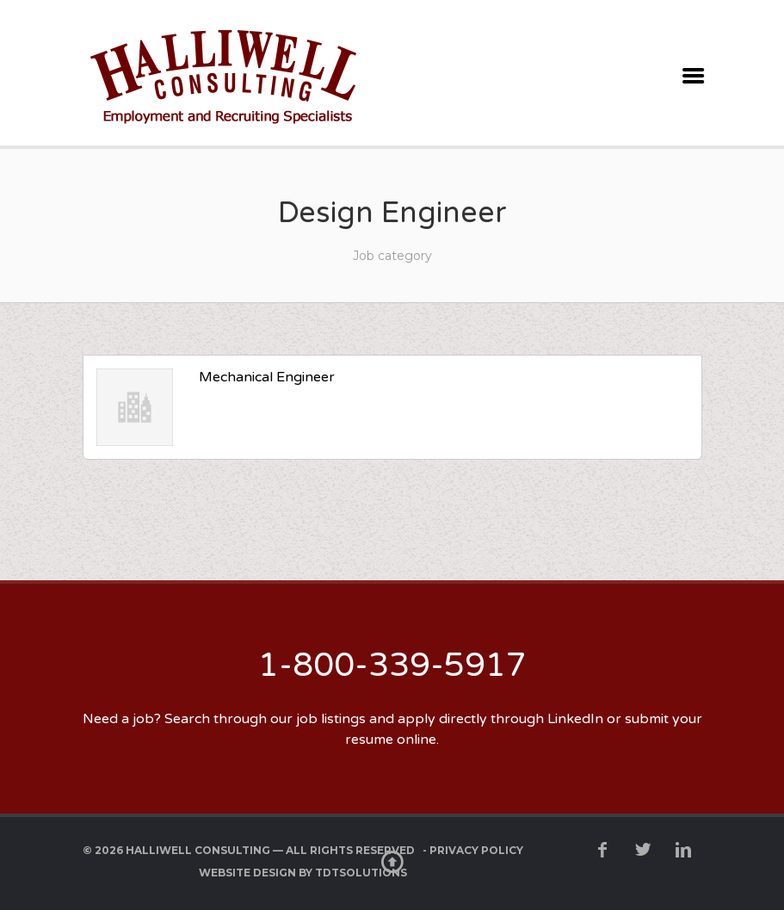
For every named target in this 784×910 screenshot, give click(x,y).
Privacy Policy (476, 850)
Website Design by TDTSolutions (303, 872)
